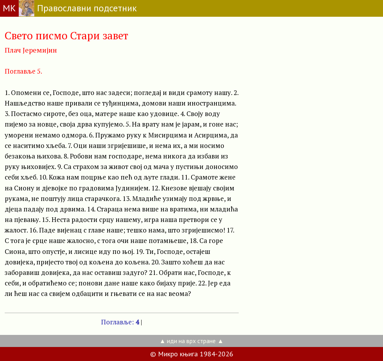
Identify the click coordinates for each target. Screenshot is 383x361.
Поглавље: (120, 321)
